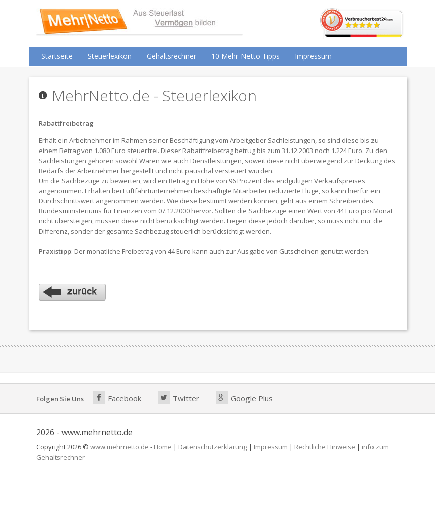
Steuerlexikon (110, 56)
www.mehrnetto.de (119, 447)
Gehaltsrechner (171, 56)
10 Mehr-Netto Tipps (245, 56)
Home (163, 447)
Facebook (117, 397)
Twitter (178, 397)
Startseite (57, 56)
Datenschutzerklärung (212, 447)
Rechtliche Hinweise (324, 447)
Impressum (313, 56)
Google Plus (244, 397)
